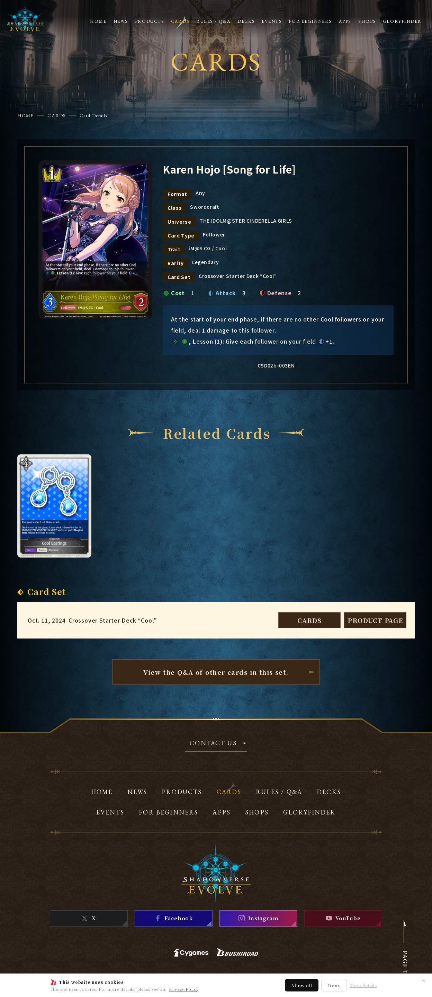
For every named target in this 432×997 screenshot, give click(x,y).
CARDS (56, 115)
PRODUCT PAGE (375, 620)
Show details (363, 985)
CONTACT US (213, 743)
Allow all (301, 985)
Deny (334, 985)
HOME (25, 115)
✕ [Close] (424, 980)
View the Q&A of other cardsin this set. (216, 672)
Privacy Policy (183, 989)
